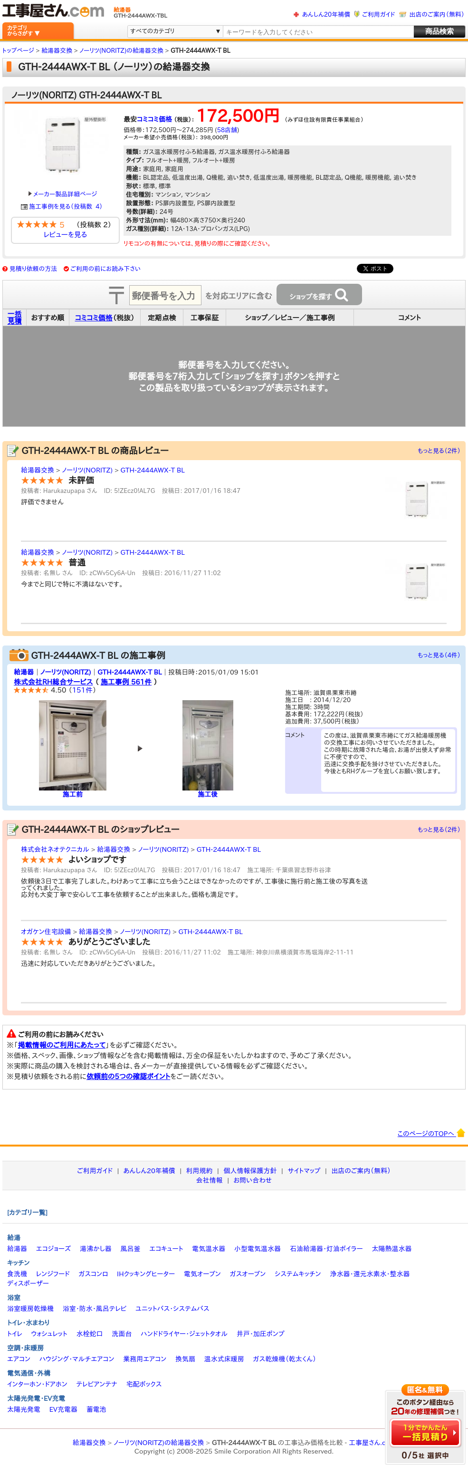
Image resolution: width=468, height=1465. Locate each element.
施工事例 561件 (126, 681)
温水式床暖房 (224, 1359)
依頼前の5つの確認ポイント (128, 1076)
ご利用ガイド (378, 14)
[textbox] (318, 32)
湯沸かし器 (96, 1248)
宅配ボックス (144, 1384)
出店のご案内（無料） (437, 14)
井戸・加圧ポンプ (261, 1333)
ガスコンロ (93, 1274)
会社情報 (209, 1180)
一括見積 (15, 317)
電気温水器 (208, 1248)
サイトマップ (303, 1170)
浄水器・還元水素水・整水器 (370, 1274)
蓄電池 (96, 1409)
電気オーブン (202, 1274)
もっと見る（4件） (439, 655)
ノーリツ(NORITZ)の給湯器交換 (159, 1442)
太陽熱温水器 (391, 1248)
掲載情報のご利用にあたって (62, 1045)
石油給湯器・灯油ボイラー (326, 1248)
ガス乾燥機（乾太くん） (284, 1359)
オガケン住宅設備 (46, 931)
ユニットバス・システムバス (172, 1308)
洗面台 (122, 1333)
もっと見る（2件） (439, 451)
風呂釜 (130, 1248)
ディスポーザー (28, 1283)
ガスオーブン (248, 1274)
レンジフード (53, 1274)
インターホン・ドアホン (37, 1384)
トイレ (14, 1333)
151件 (82, 690)
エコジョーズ (53, 1248)
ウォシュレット (49, 1333)
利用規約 (199, 1170)
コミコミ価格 (154, 119)
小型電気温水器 (257, 1248)
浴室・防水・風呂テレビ (95, 1308)
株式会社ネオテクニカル (55, 849)
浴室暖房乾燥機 (30, 1308)
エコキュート (166, 1248)
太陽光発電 (23, 1409)
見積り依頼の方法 (33, 269)
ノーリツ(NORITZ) (87, 470)
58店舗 (227, 130)
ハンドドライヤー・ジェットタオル (184, 1333)
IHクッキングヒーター (146, 1274)
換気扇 (185, 1359)
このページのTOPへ (432, 1132)
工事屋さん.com (372, 1442)
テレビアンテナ (96, 1384)
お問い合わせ (253, 1180)
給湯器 (24, 672)
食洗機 (17, 1274)
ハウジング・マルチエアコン (77, 1359)
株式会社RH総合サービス (53, 681)
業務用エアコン (144, 1359)
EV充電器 (63, 1409)
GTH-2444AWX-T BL (152, 470)
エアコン (18, 1359)
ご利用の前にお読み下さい (105, 269)
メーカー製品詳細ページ (63, 194)
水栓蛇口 (89, 1333)
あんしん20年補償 (326, 14)
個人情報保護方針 (250, 1170)
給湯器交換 (37, 470)
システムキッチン (298, 1274)
